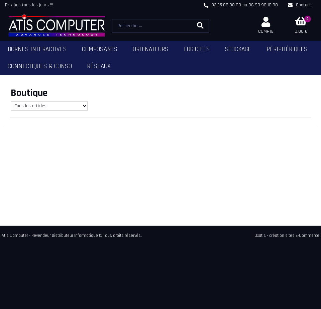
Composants (99, 49)
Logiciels (197, 49)
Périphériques (287, 49)
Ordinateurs (151, 49)
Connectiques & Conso (40, 66)
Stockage (238, 49)
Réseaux (99, 66)
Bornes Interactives (37, 49)
